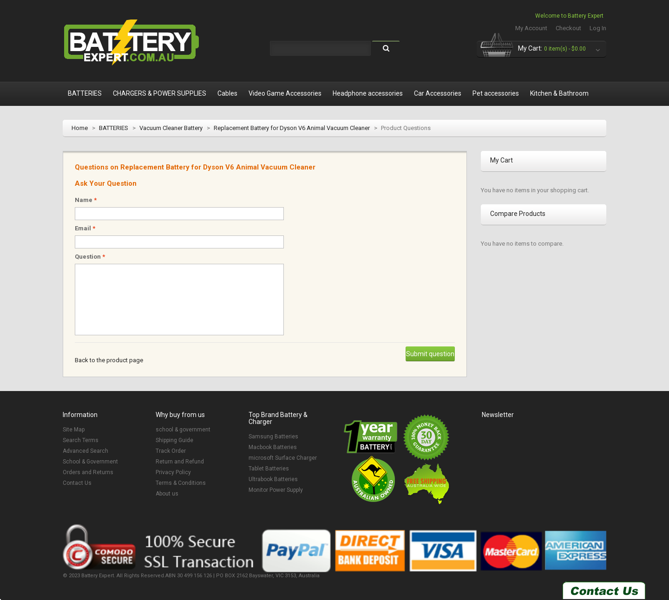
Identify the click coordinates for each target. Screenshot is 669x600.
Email (85, 228)
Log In (598, 28)
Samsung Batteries (273, 436)
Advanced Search (85, 451)
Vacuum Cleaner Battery (171, 127)
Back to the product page (109, 360)
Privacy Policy (173, 472)
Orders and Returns (88, 472)
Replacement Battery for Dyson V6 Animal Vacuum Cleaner (292, 127)
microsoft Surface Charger (283, 458)
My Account (531, 28)
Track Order (171, 451)
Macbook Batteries (273, 447)
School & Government (90, 461)
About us (167, 493)
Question (90, 256)
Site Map (74, 429)
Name (86, 199)
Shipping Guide (174, 440)
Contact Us (77, 483)
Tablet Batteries (269, 468)
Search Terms (80, 440)
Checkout (568, 28)
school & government (183, 429)
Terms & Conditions (181, 483)
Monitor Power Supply (276, 490)
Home (80, 127)
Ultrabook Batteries (273, 479)
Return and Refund (180, 461)
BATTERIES (113, 127)
